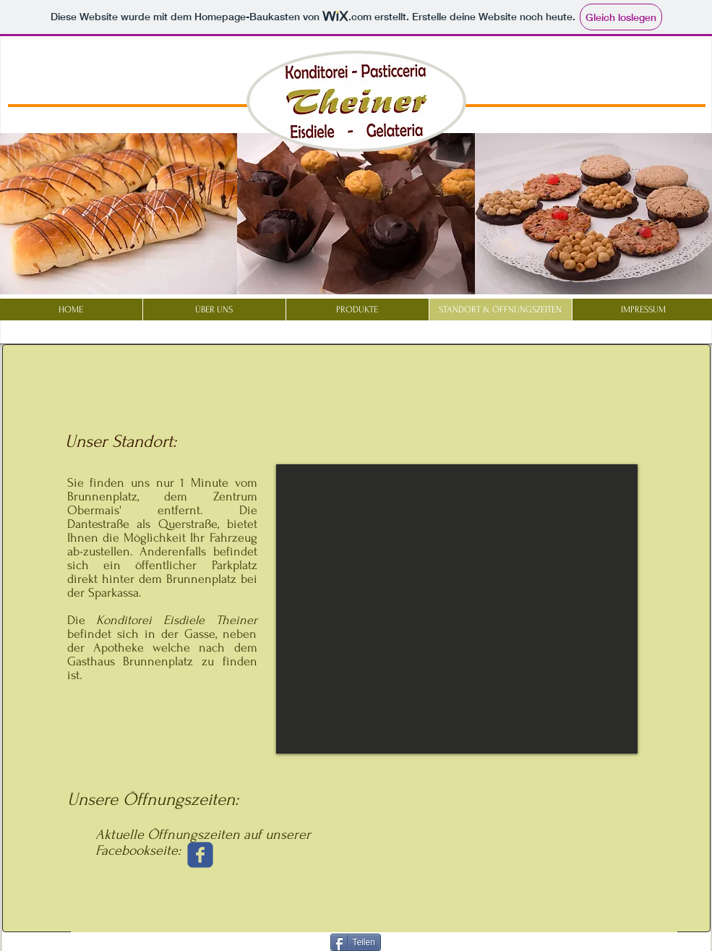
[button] (356, 213)
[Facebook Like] (670, 65)
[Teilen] (355, 942)
